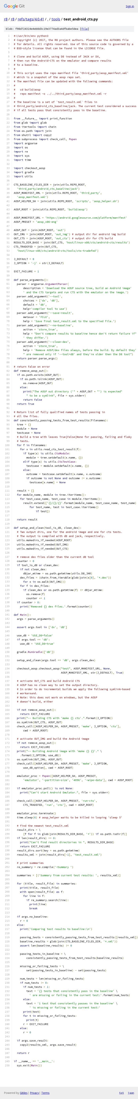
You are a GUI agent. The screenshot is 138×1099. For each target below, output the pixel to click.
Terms (45, 1093)
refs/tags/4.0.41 (31, 19)
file (84, 29)
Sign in (130, 6)
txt (121, 1092)
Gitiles (24, 1093)
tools (56, 19)
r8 (5, 19)
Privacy (34, 1093)
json (131, 1092)
